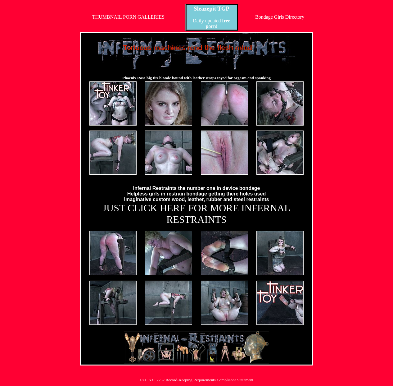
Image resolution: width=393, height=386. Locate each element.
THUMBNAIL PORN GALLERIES (128, 17)
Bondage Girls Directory (279, 17)
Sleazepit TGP (211, 8)
